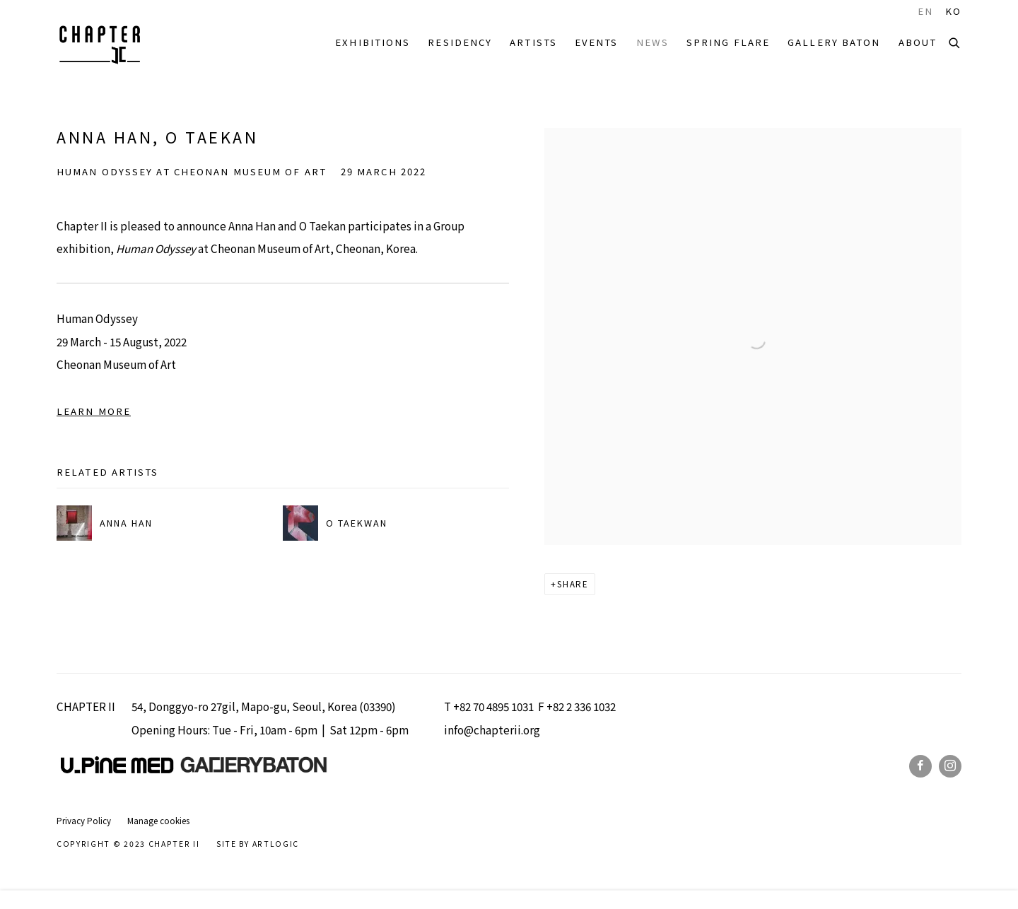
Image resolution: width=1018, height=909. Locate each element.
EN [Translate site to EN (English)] (925, 11)
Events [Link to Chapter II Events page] (597, 42)
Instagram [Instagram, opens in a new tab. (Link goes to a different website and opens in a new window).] (950, 766)
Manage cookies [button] (158, 820)
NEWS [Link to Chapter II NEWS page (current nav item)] (652, 42)
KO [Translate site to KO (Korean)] (953, 11)
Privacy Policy (84, 820)
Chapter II (99, 43)
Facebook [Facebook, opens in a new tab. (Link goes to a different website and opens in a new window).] (920, 766)
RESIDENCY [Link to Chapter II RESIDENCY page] (460, 42)
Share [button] (573, 584)
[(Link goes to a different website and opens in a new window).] (253, 769)
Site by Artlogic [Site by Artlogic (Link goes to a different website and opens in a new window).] (257, 843)
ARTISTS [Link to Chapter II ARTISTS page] (533, 42)
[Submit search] (955, 41)
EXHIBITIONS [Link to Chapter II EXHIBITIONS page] (372, 42)
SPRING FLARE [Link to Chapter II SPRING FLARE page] (728, 42)
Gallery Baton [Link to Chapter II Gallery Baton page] (834, 42)
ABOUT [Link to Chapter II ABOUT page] (918, 42)
